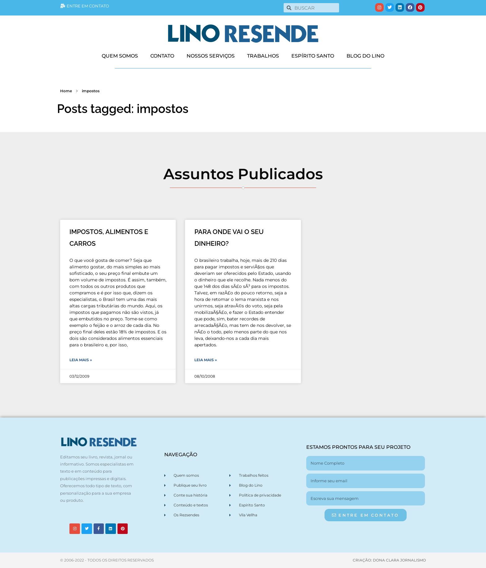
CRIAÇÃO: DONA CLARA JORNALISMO (389, 560)
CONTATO (162, 56)
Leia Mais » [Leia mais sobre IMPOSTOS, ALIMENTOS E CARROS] (80, 360)
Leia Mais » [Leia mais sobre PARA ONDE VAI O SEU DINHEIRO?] (205, 360)
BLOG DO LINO (365, 56)
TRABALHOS (263, 56)
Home (66, 91)
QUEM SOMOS (120, 56)
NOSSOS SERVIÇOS (211, 56)
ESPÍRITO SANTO (312, 56)
